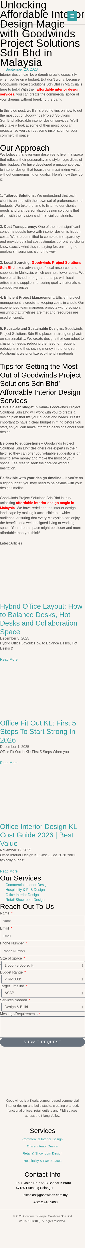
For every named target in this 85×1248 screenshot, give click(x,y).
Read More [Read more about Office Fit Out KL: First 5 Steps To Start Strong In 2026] (9, 763)
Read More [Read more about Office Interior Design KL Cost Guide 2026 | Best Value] (9, 871)
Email (5, 928)
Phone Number (12, 943)
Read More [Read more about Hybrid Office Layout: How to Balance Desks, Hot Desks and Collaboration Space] (9, 659)
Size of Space (11, 958)
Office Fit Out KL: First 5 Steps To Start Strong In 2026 (38, 731)
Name (5, 913)
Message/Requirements (19, 1014)
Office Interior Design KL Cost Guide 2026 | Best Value (38, 835)
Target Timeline (12, 986)
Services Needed (14, 1000)
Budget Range (12, 972)
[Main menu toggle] (72, 16)
